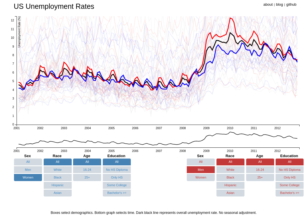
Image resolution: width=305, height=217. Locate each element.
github (291, 4)
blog (279, 4)
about (268, 4)
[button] (28, 162)
